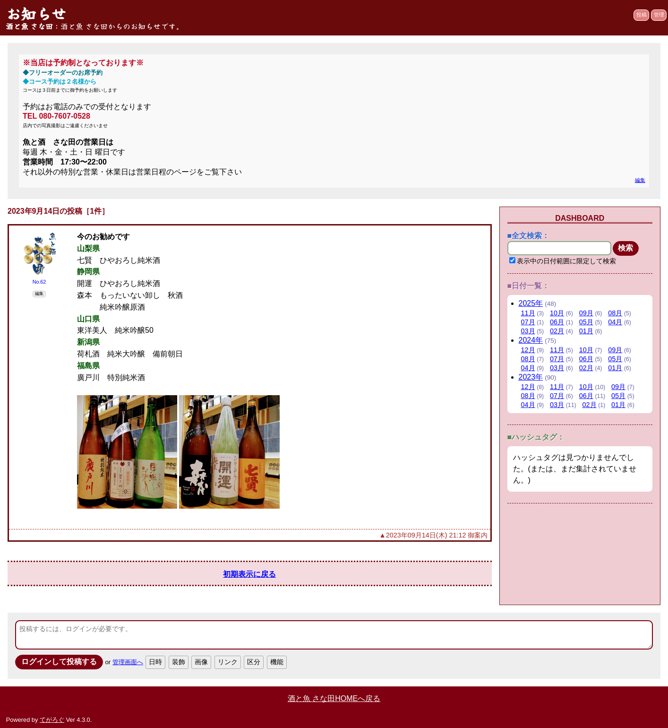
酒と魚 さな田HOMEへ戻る (334, 698)
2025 (531, 303)
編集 (640, 180)
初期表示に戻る (249, 574)
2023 (531, 377)
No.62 (39, 282)
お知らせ (36, 13)
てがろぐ (52, 719)
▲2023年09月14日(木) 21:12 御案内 (433, 535)
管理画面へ (127, 662)
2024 (531, 340)
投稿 (641, 14)
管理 (659, 14)
